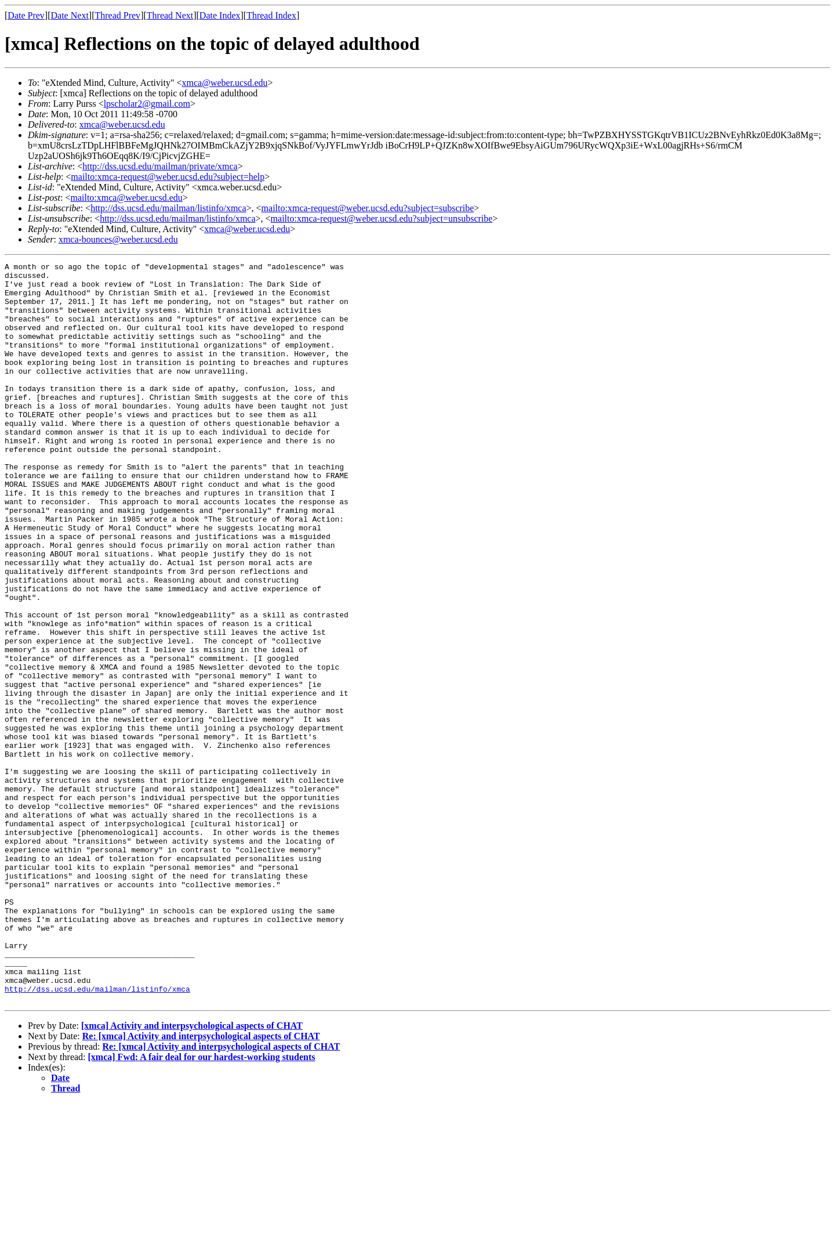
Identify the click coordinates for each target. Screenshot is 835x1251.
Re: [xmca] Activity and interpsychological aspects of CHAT (201, 1184)
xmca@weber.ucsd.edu (225, 83)
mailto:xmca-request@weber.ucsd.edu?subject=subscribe (368, 208)
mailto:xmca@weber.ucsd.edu (126, 198)
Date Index (220, 15)
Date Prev (26, 15)
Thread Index (271, 15)
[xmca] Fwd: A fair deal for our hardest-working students (201, 1205)
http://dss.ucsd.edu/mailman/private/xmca (160, 166)
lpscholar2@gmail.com (147, 104)
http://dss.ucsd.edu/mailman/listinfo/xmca (168, 208)
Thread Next (170, 15)
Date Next (70, 15)
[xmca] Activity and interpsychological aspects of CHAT (192, 1173)
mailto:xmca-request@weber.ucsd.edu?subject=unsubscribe (382, 218)
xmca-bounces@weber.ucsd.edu (118, 239)
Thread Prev (117, 15)
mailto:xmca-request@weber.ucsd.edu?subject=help (167, 177)
